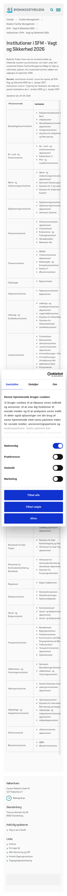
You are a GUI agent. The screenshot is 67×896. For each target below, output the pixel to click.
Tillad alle (33, 495)
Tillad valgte (33, 506)
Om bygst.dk (14, 848)
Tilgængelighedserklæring (20, 860)
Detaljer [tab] (34, 384)
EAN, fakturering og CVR (19, 852)
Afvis (33, 518)
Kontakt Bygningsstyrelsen (21, 856)
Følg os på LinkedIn (17, 830)
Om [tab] (55, 384)
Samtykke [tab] (12, 384)
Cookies (12, 844)
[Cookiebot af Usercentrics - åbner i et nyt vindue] (48, 374)
